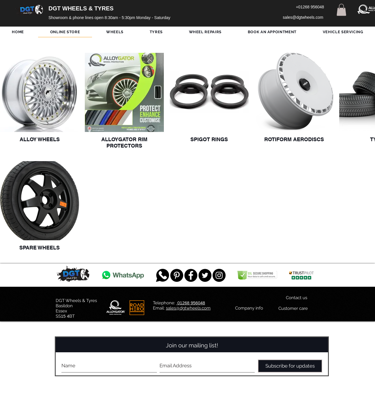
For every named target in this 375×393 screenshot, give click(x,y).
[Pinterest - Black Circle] (176, 275)
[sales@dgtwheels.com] (303, 17)
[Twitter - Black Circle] (204, 275)
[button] (341, 10)
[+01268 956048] (310, 7)
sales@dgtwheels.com (188, 308)
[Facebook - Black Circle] (190, 275)
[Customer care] (293, 308)
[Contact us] (297, 297)
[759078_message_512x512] (162, 275)
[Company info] (249, 308)
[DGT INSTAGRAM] (219, 275)
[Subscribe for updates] (290, 366)
